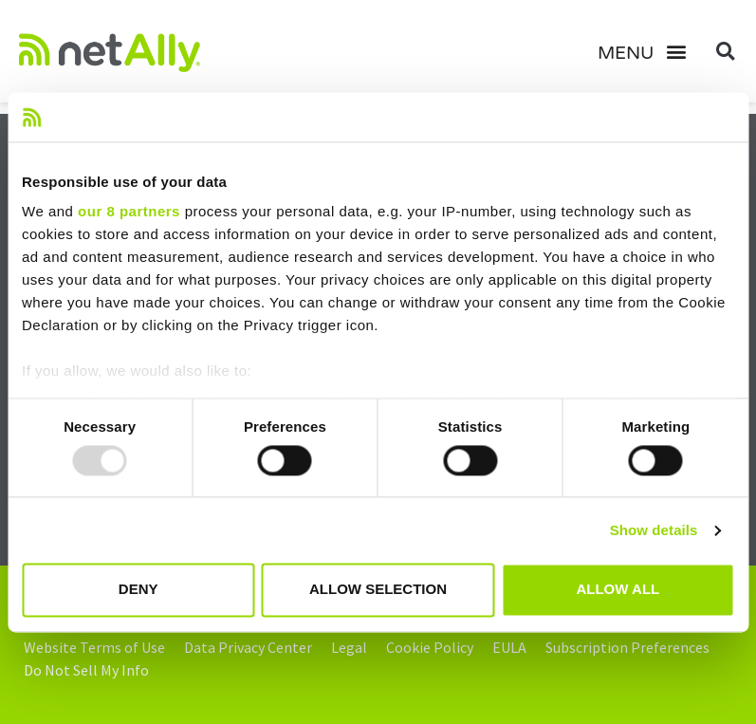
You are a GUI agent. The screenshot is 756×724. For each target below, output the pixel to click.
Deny (138, 590)
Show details (654, 530)
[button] (649, 51)
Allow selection (378, 590)
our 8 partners (129, 212)
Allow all (617, 590)
